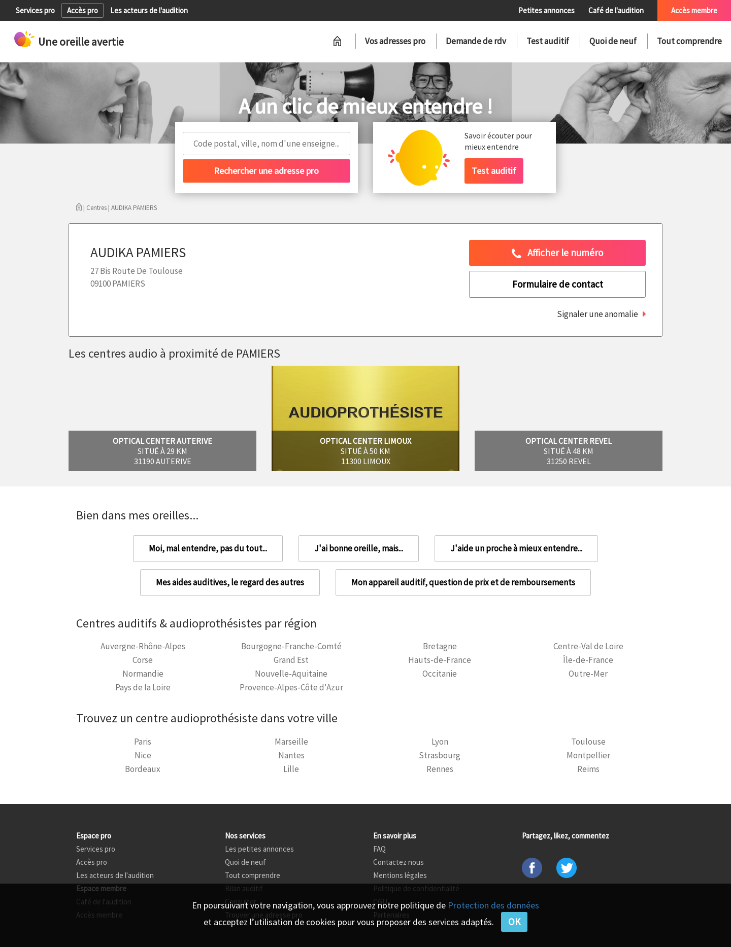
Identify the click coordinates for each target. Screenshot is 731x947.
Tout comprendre (689, 41)
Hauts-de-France (439, 659)
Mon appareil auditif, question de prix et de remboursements (463, 582)
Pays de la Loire (143, 687)
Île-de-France (588, 659)
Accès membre (694, 10)
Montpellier (588, 755)
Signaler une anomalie (597, 314)
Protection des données (493, 905)
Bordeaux (142, 769)
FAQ (379, 849)
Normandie (142, 673)
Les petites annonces (259, 849)
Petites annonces (546, 10)
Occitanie (439, 673)
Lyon (439, 741)
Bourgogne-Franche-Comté (291, 646)
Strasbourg (439, 755)
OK (514, 922)
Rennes (439, 769)
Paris (142, 741)
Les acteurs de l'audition (149, 10)
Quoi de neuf (613, 41)
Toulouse (588, 741)
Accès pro (82, 10)
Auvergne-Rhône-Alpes (143, 646)
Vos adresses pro (395, 41)
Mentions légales (400, 875)
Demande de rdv (476, 41)
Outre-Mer (588, 673)
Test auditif (547, 41)
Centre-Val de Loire (588, 646)
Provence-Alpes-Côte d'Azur (291, 687)
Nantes (291, 755)
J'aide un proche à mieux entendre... (516, 548)
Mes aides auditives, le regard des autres (230, 582)
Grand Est (291, 659)
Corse (142, 659)
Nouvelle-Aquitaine (291, 673)
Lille (291, 769)
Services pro (35, 10)
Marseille (291, 741)
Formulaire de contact (557, 284)
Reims (588, 769)
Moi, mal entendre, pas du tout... (208, 548)
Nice (143, 755)
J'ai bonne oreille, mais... (358, 548)
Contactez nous (398, 862)
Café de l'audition (616, 10)
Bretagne (440, 646)
